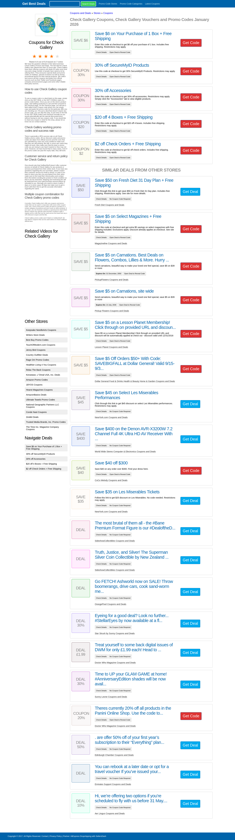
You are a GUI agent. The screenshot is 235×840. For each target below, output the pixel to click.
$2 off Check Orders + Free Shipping (43, 469)
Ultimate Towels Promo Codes (40, 400)
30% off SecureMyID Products (40, 454)
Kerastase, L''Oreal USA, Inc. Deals (43, 375)
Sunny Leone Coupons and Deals (111, 697)
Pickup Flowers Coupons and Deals (112, 311)
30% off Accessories (35, 459)
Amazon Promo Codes (37, 380)
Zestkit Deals (32, 417)
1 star (34, 56)
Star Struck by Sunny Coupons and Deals (115, 633)
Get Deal (190, 192)
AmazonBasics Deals (36, 395)
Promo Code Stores (108, 4)
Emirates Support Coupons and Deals (113, 784)
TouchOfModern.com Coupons (40, 345)
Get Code (191, 43)
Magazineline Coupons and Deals (111, 243)
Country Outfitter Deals (37, 355)
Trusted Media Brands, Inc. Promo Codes (46, 422)
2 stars (40, 56)
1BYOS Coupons (34, 385)
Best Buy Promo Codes (37, 340)
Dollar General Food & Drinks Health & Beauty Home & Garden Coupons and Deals (135, 381)
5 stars (57, 56)
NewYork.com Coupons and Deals (111, 417)
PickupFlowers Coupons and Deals (111, 280)
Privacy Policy (56, 836)
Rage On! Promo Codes (37, 360)
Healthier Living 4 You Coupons (41, 365)
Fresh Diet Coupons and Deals (109, 205)
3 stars (46, 56)
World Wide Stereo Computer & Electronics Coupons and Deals (125, 451)
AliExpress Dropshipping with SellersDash (88, 836)
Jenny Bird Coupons (36, 350)
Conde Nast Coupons (36, 412)
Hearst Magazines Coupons (39, 390)
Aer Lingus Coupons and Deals (110, 813)
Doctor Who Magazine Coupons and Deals (115, 662)
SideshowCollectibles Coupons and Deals (115, 541)
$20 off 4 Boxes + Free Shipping (41, 464)
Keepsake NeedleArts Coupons (41, 330)
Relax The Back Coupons (38, 370)
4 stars (52, 56)
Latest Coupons (152, 4)
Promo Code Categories (131, 4)
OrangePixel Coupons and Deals (110, 604)
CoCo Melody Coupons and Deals (111, 480)
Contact (45, 836)
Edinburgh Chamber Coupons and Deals (114, 755)
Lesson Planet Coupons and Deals (111, 347)
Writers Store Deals (35, 335)
